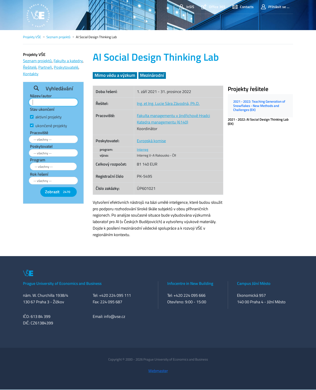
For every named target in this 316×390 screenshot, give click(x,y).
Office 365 (213, 7)
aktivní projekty (48, 117)
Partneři (45, 67)
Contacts (243, 7)
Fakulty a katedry (68, 61)
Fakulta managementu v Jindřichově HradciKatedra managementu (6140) (173, 119)
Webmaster (158, 371)
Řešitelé (29, 67)
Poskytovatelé (66, 67)
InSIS (186, 7)
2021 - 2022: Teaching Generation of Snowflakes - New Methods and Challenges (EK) (259, 105)
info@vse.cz (114, 316)
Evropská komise (151, 141)
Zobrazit (58, 192)
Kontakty (30, 74)
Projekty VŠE (32, 37)
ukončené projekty (51, 126)
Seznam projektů (58, 37)
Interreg (142, 149)
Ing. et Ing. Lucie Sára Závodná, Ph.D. (168, 103)
